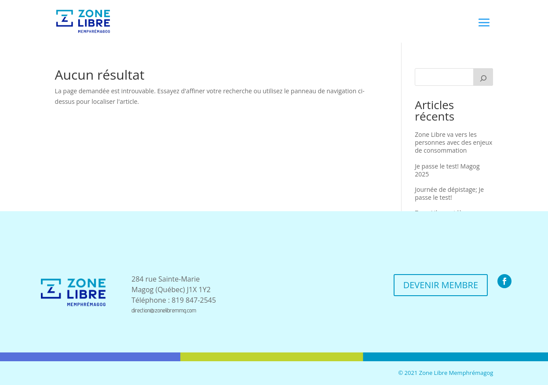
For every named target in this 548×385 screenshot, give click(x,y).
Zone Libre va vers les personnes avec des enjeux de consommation (453, 142)
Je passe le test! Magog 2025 (447, 170)
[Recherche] (483, 77)
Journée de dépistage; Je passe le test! (449, 193)
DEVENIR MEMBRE (440, 285)
